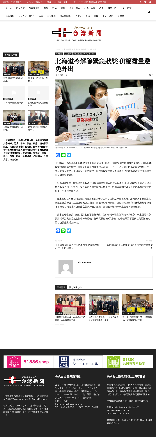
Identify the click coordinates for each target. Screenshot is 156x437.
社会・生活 (89, 8)
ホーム (8, 8)
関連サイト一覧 (70, 2)
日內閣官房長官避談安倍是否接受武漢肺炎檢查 (130, 246)
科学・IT (112, 8)
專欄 (96, 16)
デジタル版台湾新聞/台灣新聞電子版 (92, 2)
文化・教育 (126, 8)
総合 (101, 8)
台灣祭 (120, 16)
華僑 (46, 8)
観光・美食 (74, 8)
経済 (63, 8)
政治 (54, 8)
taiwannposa (83, 262)
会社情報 (57, 2)
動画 (41, 16)
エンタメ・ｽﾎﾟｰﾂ (26, 16)
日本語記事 (65, 16)
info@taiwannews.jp (72, 404)
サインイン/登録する (34, 2)
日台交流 (20, 8)
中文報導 (51, 16)
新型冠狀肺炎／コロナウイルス (84, 54)
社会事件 (68, 54)
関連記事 (61, 287)
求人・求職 (108, 16)
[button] (149, 12)
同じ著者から (75, 287)
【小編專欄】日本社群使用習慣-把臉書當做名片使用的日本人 (77, 246)
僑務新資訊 (34, 8)
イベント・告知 (82, 16)
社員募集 (48, 2)
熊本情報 (9, 16)
